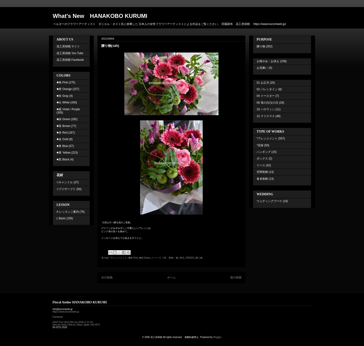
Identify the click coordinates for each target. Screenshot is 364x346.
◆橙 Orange (64, 89)
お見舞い (262, 67)
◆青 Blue (62, 146)
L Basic (61, 218)
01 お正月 (263, 82)
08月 (181, 257)
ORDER (190, 257)
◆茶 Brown (63, 126)
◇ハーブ (156, 257)
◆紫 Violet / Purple (68, 109)
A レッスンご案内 (68, 211)
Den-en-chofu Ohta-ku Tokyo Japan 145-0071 (76, 324)
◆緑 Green (144, 257)
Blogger (217, 337)
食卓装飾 (262, 178)
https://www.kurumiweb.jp (66, 311)
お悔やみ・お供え (268, 61)
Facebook (58, 317)
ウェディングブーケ (269, 201)
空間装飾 (262, 172)
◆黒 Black (63, 159)
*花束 (260, 145)
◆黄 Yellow (63, 152)
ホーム (171, 277)
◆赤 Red (62, 132)
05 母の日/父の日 (267, 102)
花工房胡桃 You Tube (70, 53)
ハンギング (264, 152)
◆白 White (63, 102)
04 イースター (266, 96)
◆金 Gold (62, 139)
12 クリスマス (266, 116)
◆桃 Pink (133, 257)
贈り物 (198, 257)
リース (261, 165)
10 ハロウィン (266, 109)
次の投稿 (107, 277)
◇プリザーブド (66, 189)
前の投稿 (236, 277)
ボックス (262, 158)
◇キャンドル (65, 182)
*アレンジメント (118, 257)
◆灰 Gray (63, 96)
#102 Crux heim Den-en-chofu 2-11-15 (73, 322)
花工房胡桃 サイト (68, 46)
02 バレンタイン (267, 89)
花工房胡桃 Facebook (70, 59)
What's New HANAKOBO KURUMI (100, 16)
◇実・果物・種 (170, 257)
